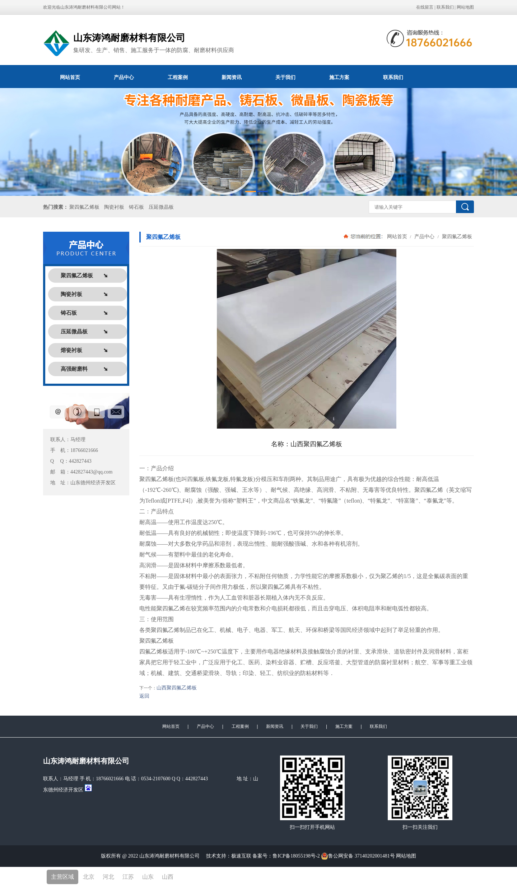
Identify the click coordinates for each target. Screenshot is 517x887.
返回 (144, 696)
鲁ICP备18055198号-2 (297, 856)
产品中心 (124, 77)
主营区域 (62, 877)
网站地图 (465, 7)
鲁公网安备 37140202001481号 (358, 856)
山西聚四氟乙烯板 (177, 687)
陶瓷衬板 (114, 207)
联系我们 (445, 7)
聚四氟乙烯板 (84, 207)
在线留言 (424, 7)
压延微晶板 (161, 207)
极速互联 (241, 856)
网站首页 (70, 77)
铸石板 (136, 207)
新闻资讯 (232, 77)
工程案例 (178, 77)
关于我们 (285, 77)
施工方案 (339, 77)
